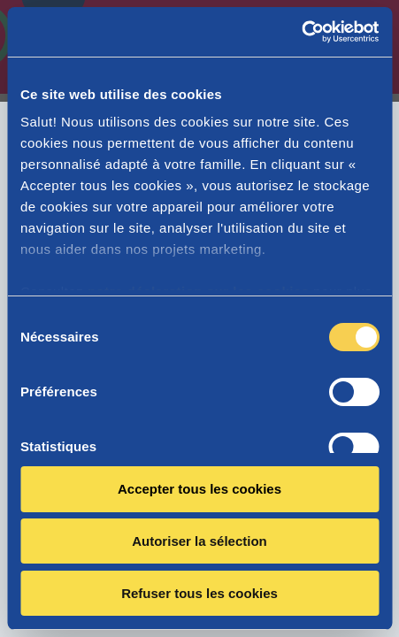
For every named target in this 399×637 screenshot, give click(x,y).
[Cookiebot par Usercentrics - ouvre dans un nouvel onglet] (301, 31)
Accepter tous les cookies (199, 488)
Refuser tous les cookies (199, 593)
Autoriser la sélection (199, 541)
